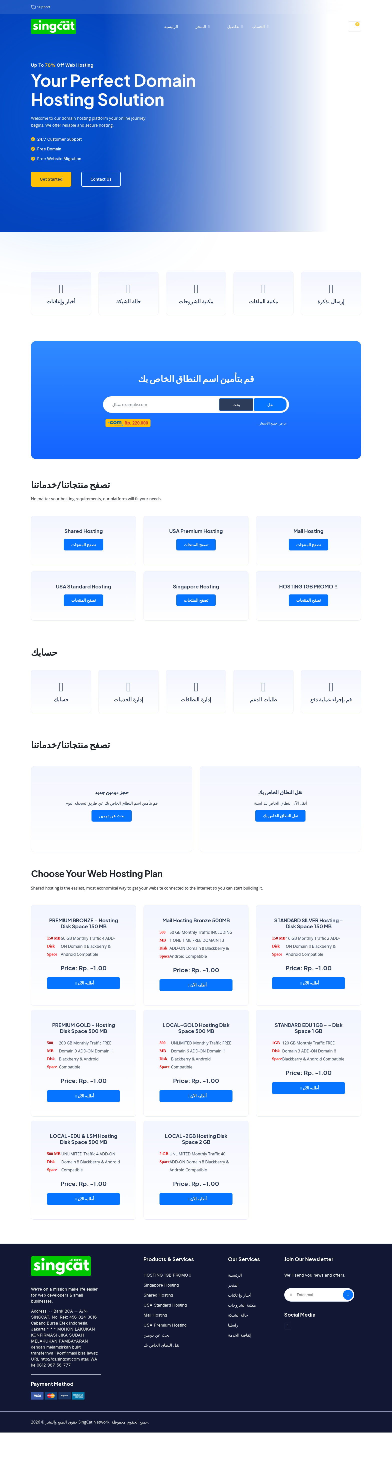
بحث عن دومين (111, 846)
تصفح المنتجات (83, 556)
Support (40, 7)
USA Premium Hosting (165, 1357)
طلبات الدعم (263, 709)
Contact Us (101, 179)
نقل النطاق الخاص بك (280, 846)
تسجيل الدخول (347, 7)
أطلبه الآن (85, 1015)
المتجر (201, 26)
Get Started (51, 179)
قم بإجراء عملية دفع (331, 709)
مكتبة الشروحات (196, 299)
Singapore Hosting (161, 1317)
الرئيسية (171, 26)
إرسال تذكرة (331, 299)
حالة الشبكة (128, 299)
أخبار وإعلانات (61, 299)
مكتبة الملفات (263, 299)
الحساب (259, 26)
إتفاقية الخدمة (239, 1367)
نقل (270, 417)
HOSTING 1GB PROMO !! (167, 1307)
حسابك (61, 709)
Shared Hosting (158, 1327)
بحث (236, 417)
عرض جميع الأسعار (273, 435)
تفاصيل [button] (233, 26)
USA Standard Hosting (165, 1337)
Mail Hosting (155, 1347)
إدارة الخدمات (128, 709)
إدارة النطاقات (196, 709)
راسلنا (233, 1357)
